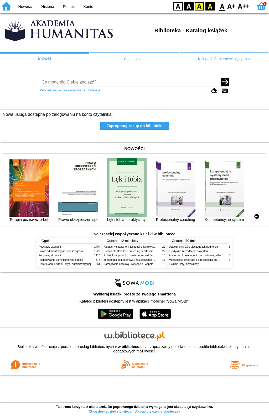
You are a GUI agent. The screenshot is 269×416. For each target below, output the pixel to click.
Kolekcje (94, 90)
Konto (88, 6)
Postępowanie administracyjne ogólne (61, 259)
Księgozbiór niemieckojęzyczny (224, 59)
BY (210, 6)
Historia (47, 6)
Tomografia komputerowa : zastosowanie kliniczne (133, 259)
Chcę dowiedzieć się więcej (110, 411)
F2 (243, 6)
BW (188, 6)
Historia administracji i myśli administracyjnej (65, 264)
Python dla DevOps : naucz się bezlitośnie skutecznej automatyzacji (143, 251)
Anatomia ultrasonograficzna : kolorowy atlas (195, 255)
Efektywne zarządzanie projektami (189, 251)
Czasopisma (134, 59)
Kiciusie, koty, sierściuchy (184, 264)
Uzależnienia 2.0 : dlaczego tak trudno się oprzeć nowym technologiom (210, 246)
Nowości (25, 6)
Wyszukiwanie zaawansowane (62, 90)
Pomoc (69, 6)
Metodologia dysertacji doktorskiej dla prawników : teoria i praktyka (208, 259)
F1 (231, 6)
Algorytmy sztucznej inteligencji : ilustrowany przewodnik (137, 246)
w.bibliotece (131, 347)
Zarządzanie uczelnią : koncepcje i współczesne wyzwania (138, 264)
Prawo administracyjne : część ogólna (61, 251)
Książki (44, 59)
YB (199, 6)
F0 (222, 6)
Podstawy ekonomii (50, 246)
